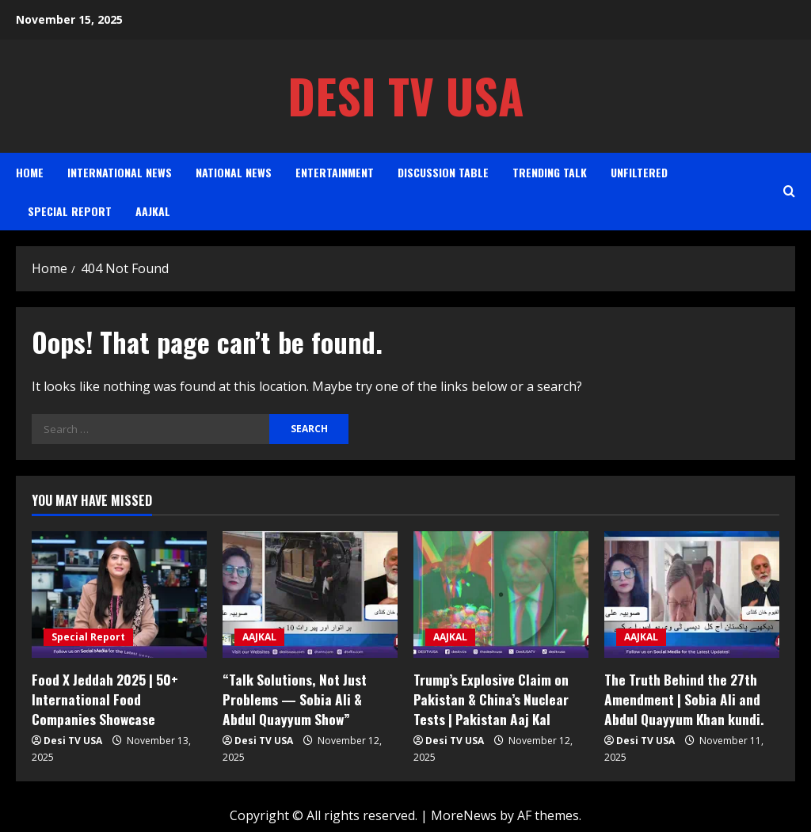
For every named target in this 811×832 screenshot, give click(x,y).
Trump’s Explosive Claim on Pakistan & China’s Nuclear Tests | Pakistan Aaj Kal (490, 698)
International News (119, 172)
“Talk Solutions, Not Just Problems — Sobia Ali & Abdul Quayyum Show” (309, 698)
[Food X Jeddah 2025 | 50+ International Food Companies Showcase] (119, 594)
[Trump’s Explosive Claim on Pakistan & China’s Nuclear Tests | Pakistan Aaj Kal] (500, 594)
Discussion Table (443, 172)
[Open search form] (789, 191)
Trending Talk (549, 172)
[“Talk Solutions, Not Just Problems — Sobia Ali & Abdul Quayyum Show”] (310, 594)
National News (234, 172)
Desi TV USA (405, 95)
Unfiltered (639, 172)
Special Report (70, 211)
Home (30, 172)
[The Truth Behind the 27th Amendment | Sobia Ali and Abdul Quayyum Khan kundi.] (691, 594)
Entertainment (334, 172)
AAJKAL (152, 211)
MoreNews (464, 813)
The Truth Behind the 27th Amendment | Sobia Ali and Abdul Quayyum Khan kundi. (682, 698)
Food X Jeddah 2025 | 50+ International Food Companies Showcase (118, 698)
